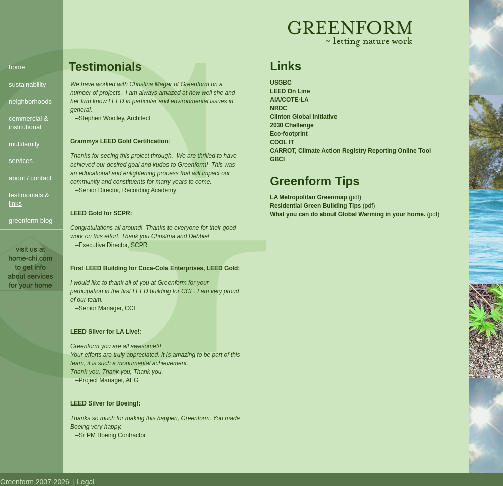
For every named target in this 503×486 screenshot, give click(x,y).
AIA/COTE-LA (289, 99)
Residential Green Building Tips (316, 205)
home (17, 67)
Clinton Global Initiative (303, 116)
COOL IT (282, 142)
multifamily (24, 144)
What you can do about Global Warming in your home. (347, 214)
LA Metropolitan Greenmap (308, 197)
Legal (85, 482)
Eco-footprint (288, 133)
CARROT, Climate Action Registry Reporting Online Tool (350, 150)
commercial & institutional (28, 123)
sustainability (27, 84)
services (21, 161)
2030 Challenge (291, 125)
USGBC (280, 82)
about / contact (30, 178)
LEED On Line (290, 91)
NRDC (278, 108)
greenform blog (30, 220)
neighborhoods (30, 101)
